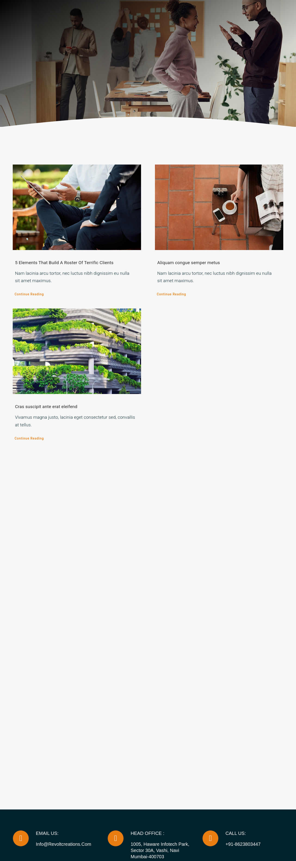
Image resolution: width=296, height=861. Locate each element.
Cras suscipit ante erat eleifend (46, 406)
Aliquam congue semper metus (188, 262)
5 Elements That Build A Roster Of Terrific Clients (64, 262)
